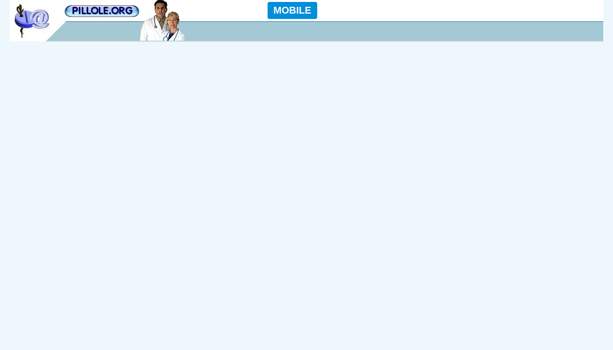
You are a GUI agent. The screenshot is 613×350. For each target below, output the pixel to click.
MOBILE (292, 10)
